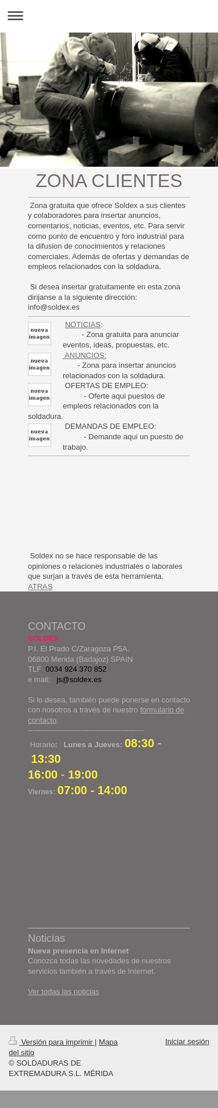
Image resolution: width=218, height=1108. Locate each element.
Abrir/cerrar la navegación (109, 15)
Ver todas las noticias (63, 991)
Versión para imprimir (52, 1042)
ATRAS (40, 586)
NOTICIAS (83, 324)
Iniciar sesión (187, 1041)
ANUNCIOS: (84, 355)
